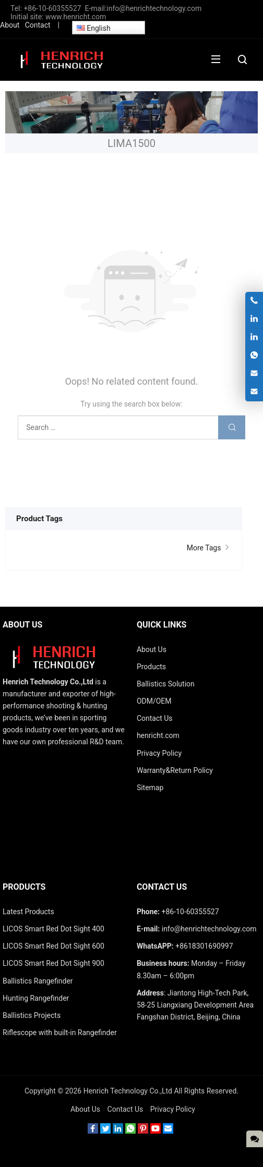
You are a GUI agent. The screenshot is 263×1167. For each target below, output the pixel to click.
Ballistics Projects (32, 1015)
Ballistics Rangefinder (38, 981)
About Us (85, 1109)
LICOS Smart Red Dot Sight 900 (53, 963)
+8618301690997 (204, 946)
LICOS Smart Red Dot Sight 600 (53, 946)
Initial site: (27, 17)
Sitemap (150, 787)
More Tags (209, 548)
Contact (38, 25)
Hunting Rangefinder (36, 998)
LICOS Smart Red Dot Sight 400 (53, 929)
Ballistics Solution (166, 684)
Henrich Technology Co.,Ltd (127, 1091)
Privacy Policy (172, 1109)
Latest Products (28, 911)
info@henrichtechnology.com (154, 8)
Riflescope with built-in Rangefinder (60, 1032)
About (9, 25)
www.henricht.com (75, 17)
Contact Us (125, 1109)
